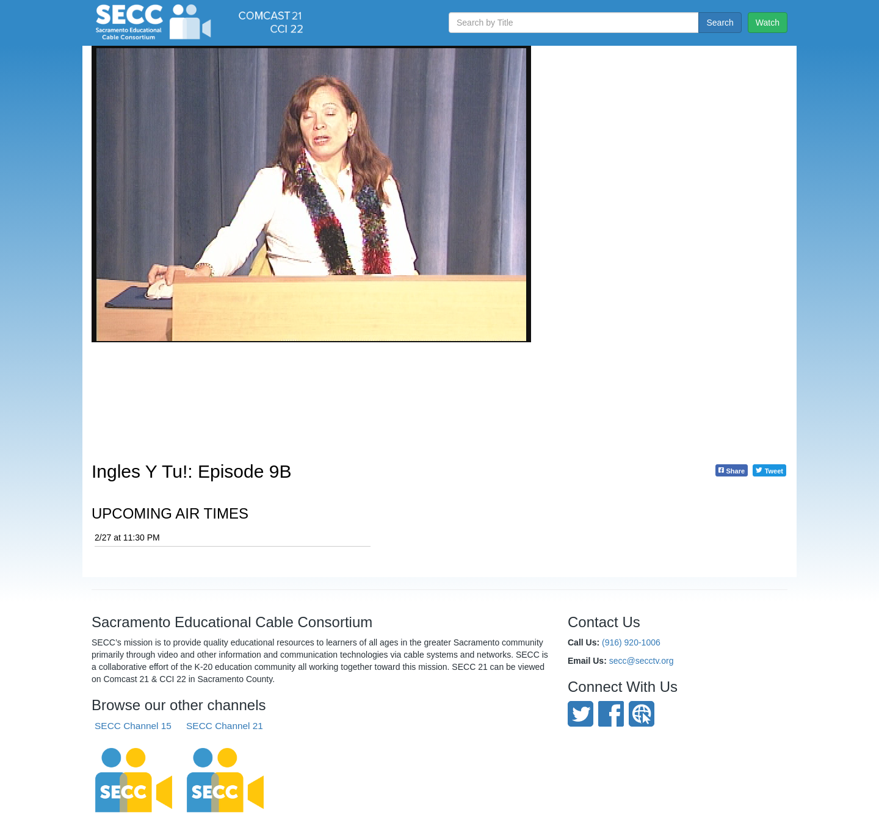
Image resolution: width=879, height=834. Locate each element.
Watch (768, 22)
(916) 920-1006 (631, 642)
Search (719, 22)
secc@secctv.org (641, 661)
